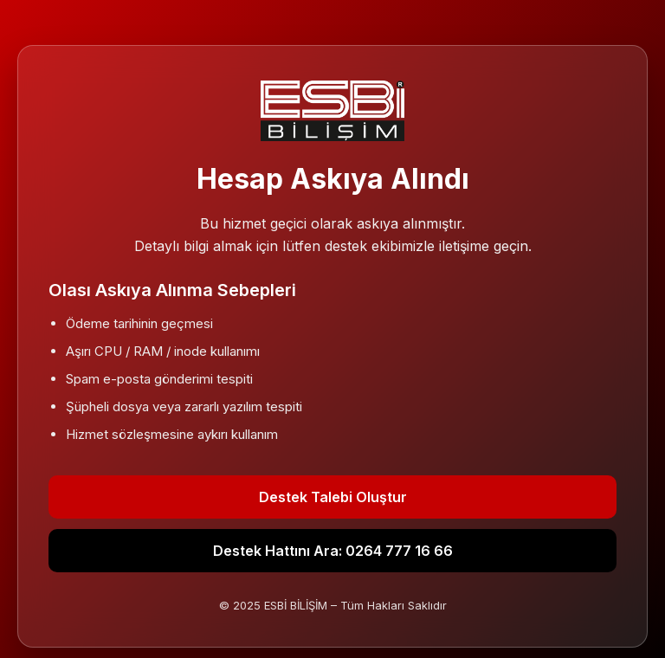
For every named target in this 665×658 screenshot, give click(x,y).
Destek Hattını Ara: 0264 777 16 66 (333, 550)
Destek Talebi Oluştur (333, 497)
